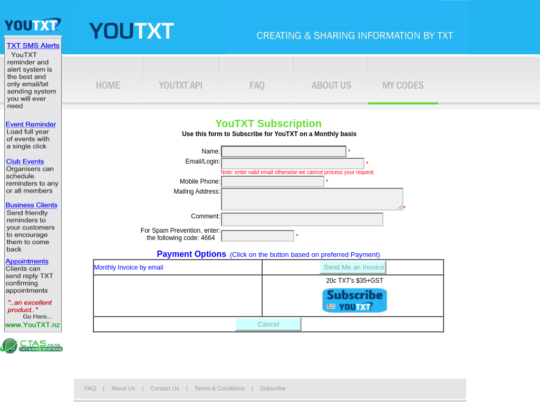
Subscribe (273, 388)
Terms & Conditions (220, 388)
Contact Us (164, 388)
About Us (123, 388)
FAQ (90, 388)
